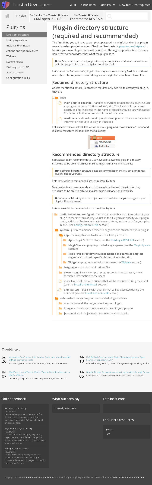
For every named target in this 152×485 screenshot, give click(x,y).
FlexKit (21, 16)
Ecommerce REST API (86, 17)
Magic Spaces (142, 245)
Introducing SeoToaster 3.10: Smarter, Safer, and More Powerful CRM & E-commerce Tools (39, 358)
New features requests (134, 5)
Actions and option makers (22, 51)
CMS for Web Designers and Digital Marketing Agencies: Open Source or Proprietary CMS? (115, 358)
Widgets (11, 56)
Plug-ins (15, 27)
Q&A (108, 433)
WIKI (73, 5)
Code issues (107, 5)
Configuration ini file (18, 78)
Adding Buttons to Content (17, 448)
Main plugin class (16, 40)
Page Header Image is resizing (18, 428)
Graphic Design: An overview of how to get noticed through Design (117, 372)
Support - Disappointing (15, 408)
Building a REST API (18, 67)
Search (109, 16)
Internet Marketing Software (39, 477)
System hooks (14, 61)
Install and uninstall (18, 45)
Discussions (88, 5)
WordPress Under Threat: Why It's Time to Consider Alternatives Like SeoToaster (39, 373)
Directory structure (17, 34)
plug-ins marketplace (131, 46)
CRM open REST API (49, 17)
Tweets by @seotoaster (65, 408)
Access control (14, 72)
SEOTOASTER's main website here (128, 477)
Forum (109, 429)
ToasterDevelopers (26, 5)
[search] (127, 16)
